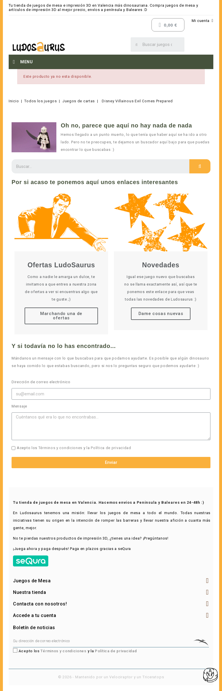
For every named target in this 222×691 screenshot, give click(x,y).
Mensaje (19, 406)
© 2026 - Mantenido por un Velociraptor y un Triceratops (111, 677)
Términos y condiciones (60, 448)
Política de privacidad (111, 448)
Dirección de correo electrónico (41, 382)
